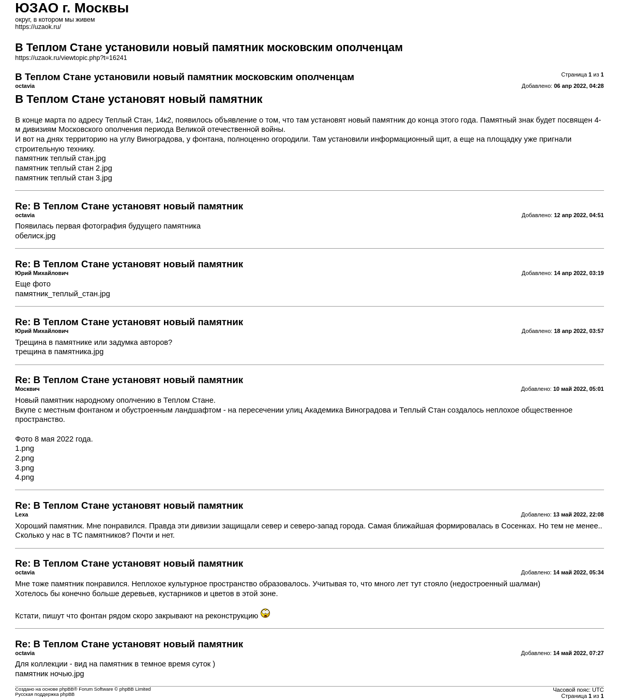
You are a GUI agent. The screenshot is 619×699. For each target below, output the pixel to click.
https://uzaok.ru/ (38, 27)
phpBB (66, 689)
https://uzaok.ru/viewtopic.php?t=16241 (71, 58)
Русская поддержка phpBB (44, 694)
